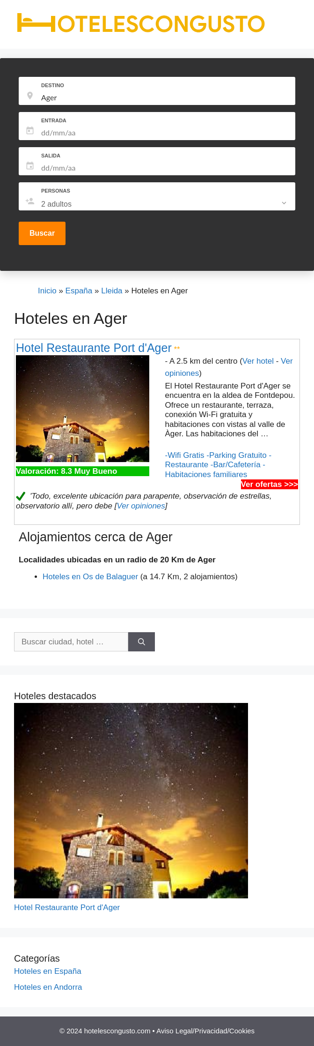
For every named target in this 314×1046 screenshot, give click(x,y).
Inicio (47, 290)
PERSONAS (55, 191)
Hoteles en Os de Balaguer (90, 576)
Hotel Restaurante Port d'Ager (94, 347)
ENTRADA (53, 120)
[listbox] (164, 204)
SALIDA (50, 155)
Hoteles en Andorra (48, 987)
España (79, 290)
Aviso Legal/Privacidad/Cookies (205, 1031)
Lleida (111, 290)
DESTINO (52, 85)
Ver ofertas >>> (269, 484)
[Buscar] (141, 642)
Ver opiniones (141, 505)
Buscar (42, 233)
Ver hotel (258, 361)
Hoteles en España (47, 971)
